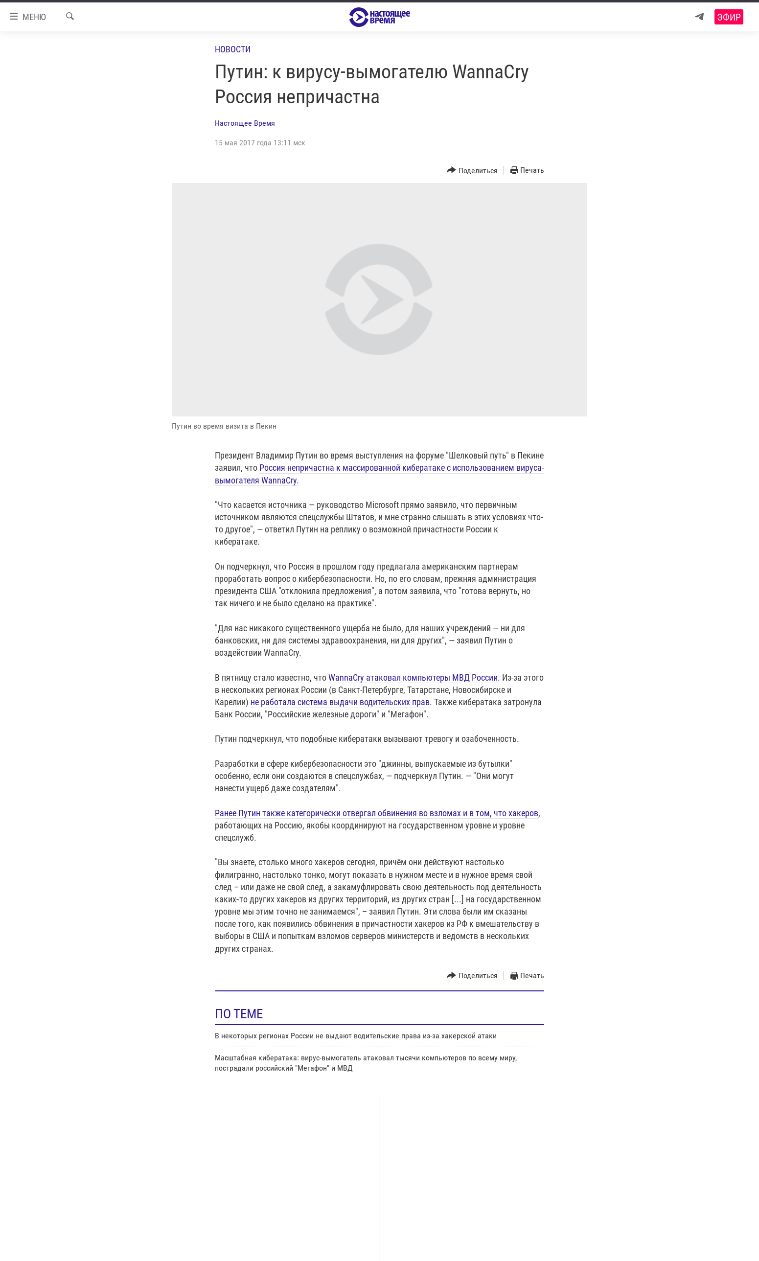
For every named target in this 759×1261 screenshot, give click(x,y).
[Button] (472, 170)
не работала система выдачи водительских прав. (342, 702)
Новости (233, 49)
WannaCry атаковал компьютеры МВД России (413, 677)
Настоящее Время (245, 123)
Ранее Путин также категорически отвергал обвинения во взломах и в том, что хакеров (376, 813)
